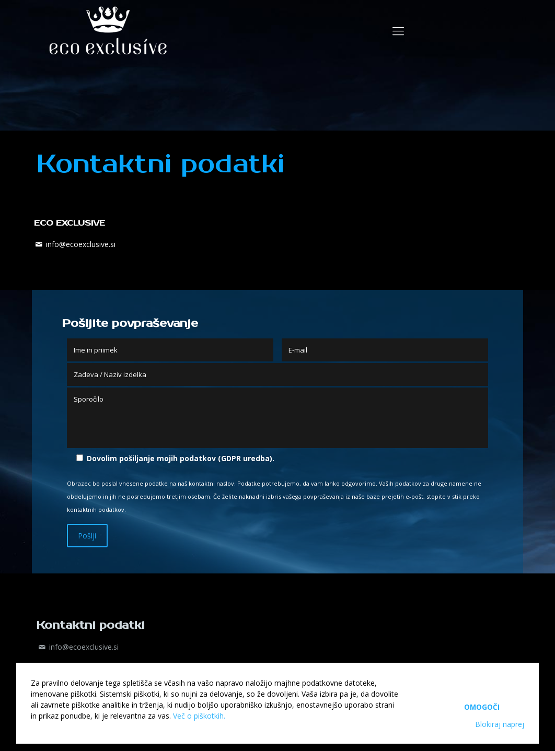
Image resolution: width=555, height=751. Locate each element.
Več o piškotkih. (199, 716)
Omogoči (482, 702)
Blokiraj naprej (499, 724)
